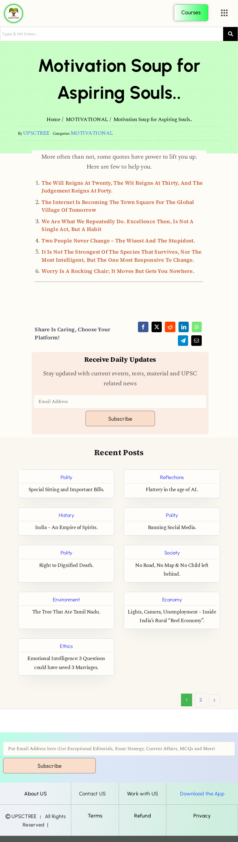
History (66, 515)
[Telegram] (183, 340)
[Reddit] (170, 327)
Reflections (172, 477)
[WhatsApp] (196, 327)
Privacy (202, 816)
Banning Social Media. (172, 528)
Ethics (66, 646)
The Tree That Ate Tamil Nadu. (66, 612)
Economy (172, 599)
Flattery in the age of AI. (172, 490)
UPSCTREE (36, 133)
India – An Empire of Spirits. (66, 528)
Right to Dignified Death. (66, 565)
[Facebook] (143, 327)
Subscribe (120, 418)
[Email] (196, 340)
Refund (142, 816)
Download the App (202, 793)
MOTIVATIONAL (92, 133)
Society (172, 552)
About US (35, 793)
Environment (66, 599)
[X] (157, 327)
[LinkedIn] (184, 327)
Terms (95, 816)
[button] (224, 13)
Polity (66, 477)
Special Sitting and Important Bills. (66, 490)
